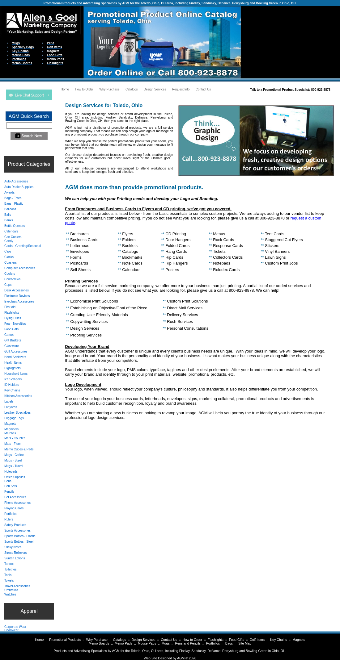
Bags (229, 643)
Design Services (143, 639)
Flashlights (215, 639)
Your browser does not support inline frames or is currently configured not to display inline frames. (290, 41)
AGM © (182, 658)
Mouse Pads (147, 643)
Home (39, 639)
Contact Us (169, 639)
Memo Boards (99, 643)
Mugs (166, 643)
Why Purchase (97, 639)
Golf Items (257, 639)
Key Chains (278, 639)
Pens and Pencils (188, 643)
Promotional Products (65, 639)
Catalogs (119, 639)
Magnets (298, 639)
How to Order (192, 639)
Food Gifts (236, 639)
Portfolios (213, 643)
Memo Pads (123, 643)
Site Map (244, 643)
